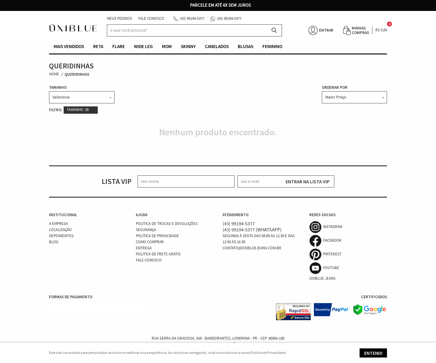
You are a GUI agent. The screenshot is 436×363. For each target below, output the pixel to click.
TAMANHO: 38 (78, 109)
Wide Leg (143, 46)
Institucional (63, 214)
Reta (98, 46)
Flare (118, 46)
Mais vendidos (69, 46)
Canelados (217, 46)
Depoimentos (61, 236)
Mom (167, 46)
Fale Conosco (151, 18)
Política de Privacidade (157, 236)
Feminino (272, 46)
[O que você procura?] (274, 30)
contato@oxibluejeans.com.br (252, 248)
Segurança (146, 230)
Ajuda (141, 214)
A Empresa (58, 223)
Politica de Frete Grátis (158, 254)
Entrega (144, 248)
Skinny (188, 46)
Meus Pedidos (119, 18)
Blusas (245, 46)
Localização (60, 230)
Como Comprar (150, 242)
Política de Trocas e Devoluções (167, 223)
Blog (53, 242)
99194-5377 (192, 18)
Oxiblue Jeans (322, 278)
